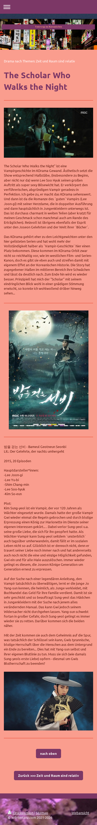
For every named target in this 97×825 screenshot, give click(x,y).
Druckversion (21, 812)
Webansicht (80, 812)
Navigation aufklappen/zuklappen (48, 6)
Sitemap (42, 812)
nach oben (48, 753)
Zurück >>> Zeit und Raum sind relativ (48, 775)
